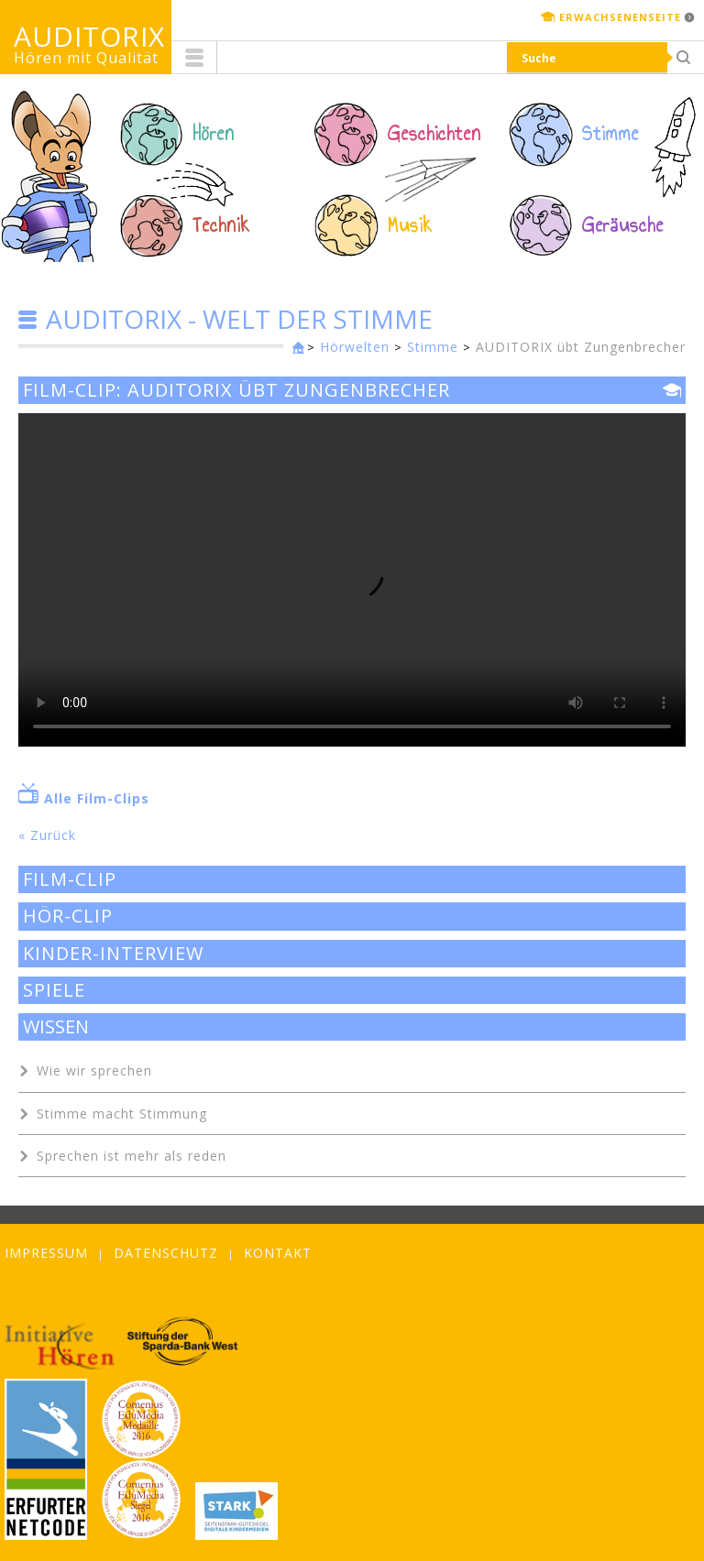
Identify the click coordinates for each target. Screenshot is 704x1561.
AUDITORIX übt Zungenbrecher (581, 346)
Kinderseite (294, 348)
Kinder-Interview (113, 954)
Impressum (46, 1252)
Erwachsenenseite (620, 17)
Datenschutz (166, 1252)
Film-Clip (69, 879)
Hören (213, 133)
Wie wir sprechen (94, 1070)
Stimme (610, 133)
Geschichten (434, 133)
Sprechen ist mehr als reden (131, 1155)
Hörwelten (355, 346)
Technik (221, 225)
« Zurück (47, 835)
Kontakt (278, 1252)
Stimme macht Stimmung (122, 1113)
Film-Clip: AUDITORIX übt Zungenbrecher (236, 390)
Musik (410, 225)
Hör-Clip (68, 916)
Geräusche (623, 225)
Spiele (54, 990)
